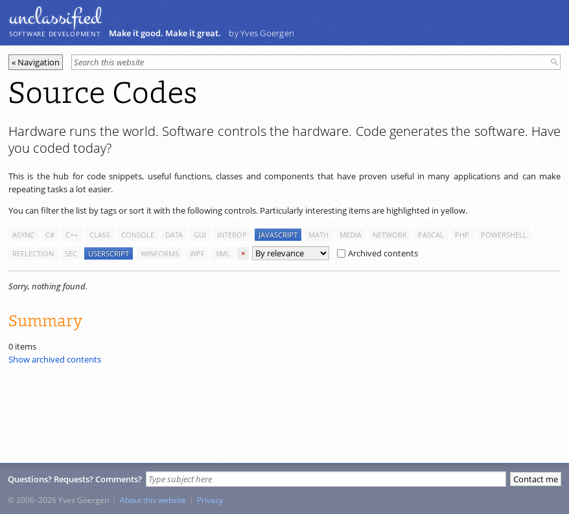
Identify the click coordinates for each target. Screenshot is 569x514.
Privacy (210, 500)
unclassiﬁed (55, 17)
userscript (108, 253)
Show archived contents (54, 359)
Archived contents (377, 253)
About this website (153, 500)
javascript (278, 235)
